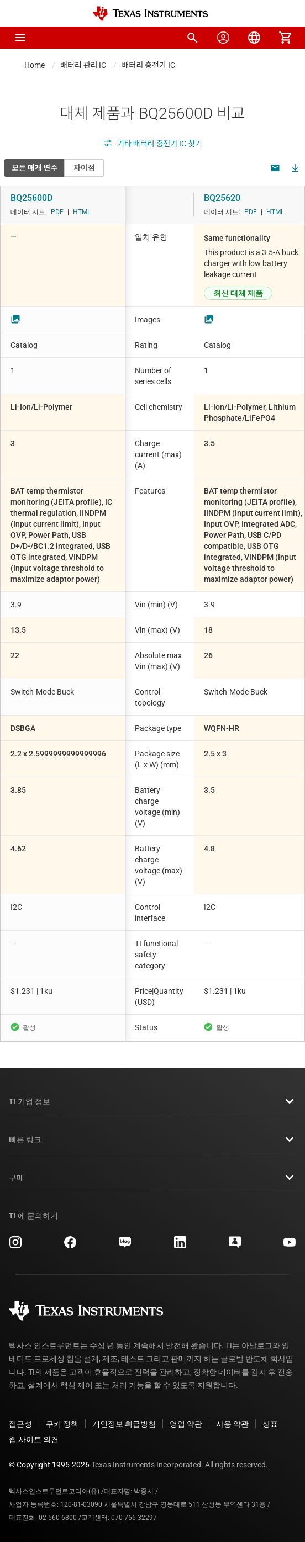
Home (34, 65)
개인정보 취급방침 (124, 1423)
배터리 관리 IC (83, 65)
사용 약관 (232, 1423)
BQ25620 (222, 198)
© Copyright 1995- (49, 1464)
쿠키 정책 (62, 1423)
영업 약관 (186, 1423)
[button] (19, 38)
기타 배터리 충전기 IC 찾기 (152, 143)
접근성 (20, 1423)
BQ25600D (31, 198)
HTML (82, 212)
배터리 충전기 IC (148, 65)
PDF (57, 212)
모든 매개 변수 (34, 167)
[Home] (150, 13)
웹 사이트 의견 (34, 1439)
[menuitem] (192, 38)
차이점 (84, 167)
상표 (270, 1423)
